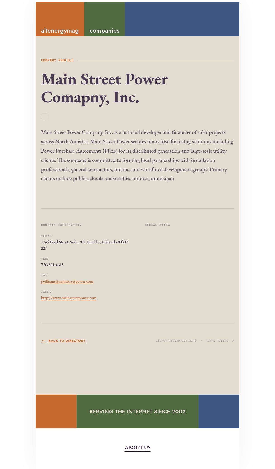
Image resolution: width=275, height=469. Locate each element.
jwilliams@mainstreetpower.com (67, 281)
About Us (137, 447)
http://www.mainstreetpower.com (68, 297)
